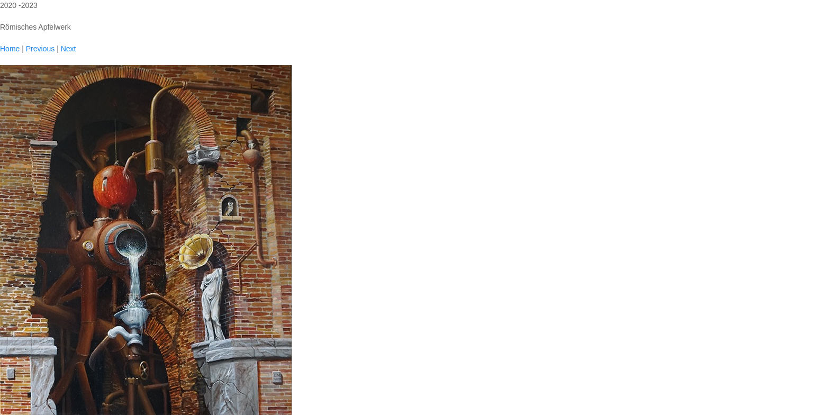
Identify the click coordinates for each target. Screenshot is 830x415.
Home (10, 48)
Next (68, 48)
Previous (40, 48)
